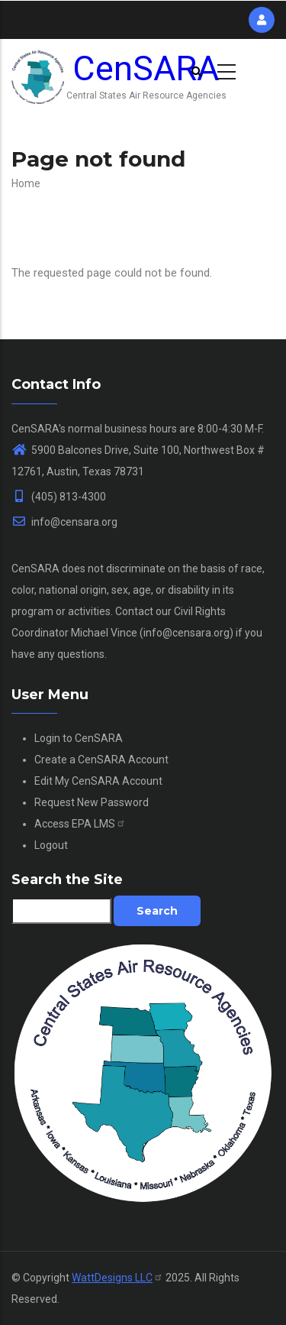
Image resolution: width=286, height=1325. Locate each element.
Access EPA (80, 824)
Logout (51, 845)
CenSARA (145, 68)
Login (47, 738)
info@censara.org (64, 522)
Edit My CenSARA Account (98, 781)
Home (25, 183)
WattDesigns (117, 1278)
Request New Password (91, 802)
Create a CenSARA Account (101, 759)
